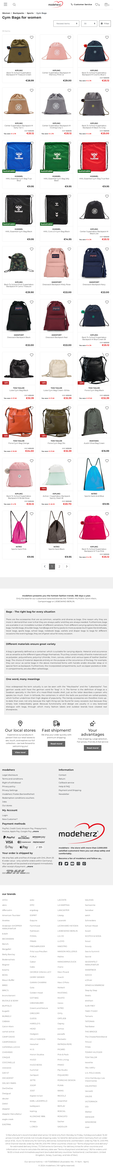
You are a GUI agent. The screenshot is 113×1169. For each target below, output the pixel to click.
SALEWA (89, 900)
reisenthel (62, 1101)
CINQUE (6, 1057)
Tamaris (89, 1016)
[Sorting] (66, 23)
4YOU (5, 900)
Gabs (32, 967)
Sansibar (89, 910)
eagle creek (7, 1119)
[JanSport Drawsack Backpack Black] (18, 315)
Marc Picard (63, 972)
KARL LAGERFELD (38, 1101)
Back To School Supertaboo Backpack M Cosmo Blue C (94, 72)
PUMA (60, 1085)
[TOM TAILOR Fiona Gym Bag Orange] (18, 421)
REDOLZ (62, 1095)
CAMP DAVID (8, 1037)
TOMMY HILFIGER (93, 1052)
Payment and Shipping (70, 790)
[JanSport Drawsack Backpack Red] (56, 315)
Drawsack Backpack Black (18, 335)
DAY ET (5, 1073)
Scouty (88, 946)
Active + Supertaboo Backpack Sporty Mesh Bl (56, 495)
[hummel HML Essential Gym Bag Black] (18, 209)
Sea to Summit (92, 951)
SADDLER (62, 1126)
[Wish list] (97, 4)
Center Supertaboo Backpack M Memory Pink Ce (56, 72)
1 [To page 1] (52, 566)
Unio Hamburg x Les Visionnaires (95, 1079)
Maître (61, 956)
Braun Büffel (8, 980)
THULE (88, 1042)
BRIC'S (5, 990)
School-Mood (91, 925)
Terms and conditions (12, 779)
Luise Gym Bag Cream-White (56, 388)
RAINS (61, 1090)
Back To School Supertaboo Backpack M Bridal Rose (18, 495)
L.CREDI (34, 1126)
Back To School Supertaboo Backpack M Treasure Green (18, 72)
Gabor (33, 962)
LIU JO (61, 936)
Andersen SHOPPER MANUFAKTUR (12, 927)
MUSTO (61, 998)
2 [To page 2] (59, 566)
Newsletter (64, 794)
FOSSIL (33, 936)
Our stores (7, 805)
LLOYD (61, 941)
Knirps (33, 1121)
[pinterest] (86, 864)
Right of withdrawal (11, 782)
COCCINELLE (8, 1062)
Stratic (88, 995)
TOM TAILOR (91, 1057)
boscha (5, 970)
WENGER (89, 1117)
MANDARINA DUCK (67, 962)
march (61, 977)
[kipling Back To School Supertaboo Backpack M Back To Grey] (94, 104)
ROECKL (62, 1111)
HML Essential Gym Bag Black (18, 230)
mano (60, 967)
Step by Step (91, 990)
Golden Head (36, 992)
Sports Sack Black (56, 547)
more (36, 831)
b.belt (5, 933)
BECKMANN (8, 939)
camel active (8, 1031)
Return (62, 779)
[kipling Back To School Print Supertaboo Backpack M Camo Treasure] (18, 262)
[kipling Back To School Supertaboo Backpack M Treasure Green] (18, 51)
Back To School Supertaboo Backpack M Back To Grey (94, 125)
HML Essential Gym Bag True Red (94, 177)
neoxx (60, 1003)
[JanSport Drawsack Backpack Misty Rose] (56, 262)
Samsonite (90, 905)
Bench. (5, 944)
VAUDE (88, 1096)
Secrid (88, 956)
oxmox (61, 1028)
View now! (20, 752)
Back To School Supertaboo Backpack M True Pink (94, 548)
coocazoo (6, 1067)
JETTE (33, 1080)
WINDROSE (90, 1122)
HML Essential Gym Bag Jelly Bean (56, 178)
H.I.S (32, 1049)
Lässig (61, 915)
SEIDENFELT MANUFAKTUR (92, 963)
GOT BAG (34, 998)
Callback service (66, 782)
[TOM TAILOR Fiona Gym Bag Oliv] (56, 421)
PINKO (61, 1065)
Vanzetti (89, 1091)
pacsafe (61, 1034)
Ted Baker (90, 1026)
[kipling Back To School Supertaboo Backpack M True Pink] (94, 527)
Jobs (4, 801)
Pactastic (62, 1039)
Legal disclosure (10, 775)
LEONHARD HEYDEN (68, 925)
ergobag (34, 910)
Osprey (61, 1023)
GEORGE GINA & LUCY (40, 972)
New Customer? (10, 819)
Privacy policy (8, 786)
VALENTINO (91, 1086)
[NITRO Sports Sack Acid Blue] (94, 474)
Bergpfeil (6, 949)
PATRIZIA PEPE (65, 1044)
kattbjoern (35, 1106)
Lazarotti (62, 920)
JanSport (34, 1075)
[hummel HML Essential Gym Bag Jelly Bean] (56, 156)
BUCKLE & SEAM (10, 1000)
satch (87, 915)
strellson (89, 1000)
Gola (32, 987)
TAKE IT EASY (91, 1011)
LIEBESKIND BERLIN (68, 931)
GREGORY (35, 1013)
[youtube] (74, 864)
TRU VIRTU (90, 1067)
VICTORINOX (91, 1101)
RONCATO (62, 1116)
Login (5, 815)
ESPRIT (33, 915)
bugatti (5, 1011)
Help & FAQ (64, 786)
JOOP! (33, 1085)
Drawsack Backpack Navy (94, 283)
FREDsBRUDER (37, 946)
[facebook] (62, 864)
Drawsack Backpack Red (56, 335)
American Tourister (11, 915)
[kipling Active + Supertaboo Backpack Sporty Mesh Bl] (56, 474)
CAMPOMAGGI (9, 1042)
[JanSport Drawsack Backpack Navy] (94, 262)
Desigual (6, 1093)
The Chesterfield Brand (96, 1037)
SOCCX (88, 975)
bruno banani (8, 995)
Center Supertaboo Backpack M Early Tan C (19, 125)
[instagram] (80, 864)
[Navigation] (6, 4)
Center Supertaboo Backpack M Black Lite (94, 231)
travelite (89, 1062)
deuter (5, 1098)
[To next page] (67, 567)
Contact (62, 775)
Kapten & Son (36, 1095)
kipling (33, 1111)
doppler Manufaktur (12, 1114)
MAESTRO (62, 946)
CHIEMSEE (7, 1052)
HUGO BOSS (36, 1065)
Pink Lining (63, 1059)
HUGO (33, 1059)
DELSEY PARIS (9, 1083)
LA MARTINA (63, 905)
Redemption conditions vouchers (18, 798)
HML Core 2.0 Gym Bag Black (56, 230)
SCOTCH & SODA (93, 936)
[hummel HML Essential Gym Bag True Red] (94, 156)
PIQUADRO (63, 1075)
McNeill (61, 987)
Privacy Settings (10, 790)
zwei (87, 1127)
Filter (105, 23)
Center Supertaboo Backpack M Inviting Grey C (56, 125)
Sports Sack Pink (18, 547)
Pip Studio (63, 1070)
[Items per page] (89, 23)
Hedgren (34, 1034)
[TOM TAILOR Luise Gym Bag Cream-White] (56, 368)
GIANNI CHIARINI (38, 982)
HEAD (33, 1028)
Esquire (33, 920)
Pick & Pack (63, 1054)
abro (4, 905)
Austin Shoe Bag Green (94, 441)
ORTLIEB (62, 1018)
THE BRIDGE (91, 1031)
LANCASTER (63, 910)
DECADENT (7, 1078)
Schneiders (90, 920)
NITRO (61, 1008)
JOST (32, 1090)
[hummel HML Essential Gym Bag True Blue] (18, 156)
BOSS (5, 975)
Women (6, 13)
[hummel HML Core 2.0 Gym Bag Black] (56, 209)
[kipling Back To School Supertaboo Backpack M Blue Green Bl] (94, 315)
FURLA (33, 956)
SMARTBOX (90, 970)
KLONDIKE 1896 (37, 1116)
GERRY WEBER (37, 977)
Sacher (61, 1121)
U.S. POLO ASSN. (93, 1073)
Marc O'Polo (63, 982)
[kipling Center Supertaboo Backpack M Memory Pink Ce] (56, 51)
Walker (88, 1112)
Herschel (34, 1044)
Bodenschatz (8, 959)
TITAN (88, 1047)
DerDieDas (7, 1088)
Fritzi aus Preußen (38, 951)
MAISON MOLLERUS (67, 951)
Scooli (88, 931)
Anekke (6, 920)
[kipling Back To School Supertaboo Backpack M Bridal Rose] (18, 474)
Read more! (56, 743)
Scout (87, 941)
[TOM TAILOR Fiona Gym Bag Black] (94, 368)
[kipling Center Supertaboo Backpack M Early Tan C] (18, 104)
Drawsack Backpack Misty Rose (56, 283)
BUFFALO (7, 1006)
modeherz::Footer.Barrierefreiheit (18, 794)
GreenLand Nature (39, 1008)
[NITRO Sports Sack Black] (56, 527)
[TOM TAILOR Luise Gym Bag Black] (18, 368)
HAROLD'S (35, 1023)
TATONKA (89, 1021)
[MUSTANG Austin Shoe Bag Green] (94, 421)
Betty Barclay (8, 954)
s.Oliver (88, 980)
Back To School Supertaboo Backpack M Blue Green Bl (94, 336)
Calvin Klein (8, 1026)
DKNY (5, 1103)
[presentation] (17, 4)
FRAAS (33, 941)
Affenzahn (7, 910)
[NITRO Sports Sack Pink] (18, 527)
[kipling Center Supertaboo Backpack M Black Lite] (94, 209)
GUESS (33, 1018)
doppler (6, 1109)
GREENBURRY (37, 1003)
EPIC (32, 905)
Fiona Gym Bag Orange (18, 441)
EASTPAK (6, 1124)
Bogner (5, 964)
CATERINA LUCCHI (11, 1047)
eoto (32, 900)
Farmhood (35, 925)
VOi (87, 1106)
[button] (32, 37)
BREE (5, 985)
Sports (30, 13)
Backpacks (18, 13)
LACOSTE (62, 900)
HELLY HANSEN (37, 1039)
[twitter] (68, 864)
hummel (34, 1070)
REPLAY (61, 1106)
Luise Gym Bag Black (18, 388)
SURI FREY (90, 1006)
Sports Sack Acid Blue (94, 494)
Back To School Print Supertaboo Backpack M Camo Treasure (19, 284)
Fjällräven (34, 931)
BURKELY (6, 1016)
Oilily (60, 1013)
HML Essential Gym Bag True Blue (19, 178)
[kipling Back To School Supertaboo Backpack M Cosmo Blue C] (94, 51)
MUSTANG (62, 992)
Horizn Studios (37, 1054)
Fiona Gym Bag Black (94, 388)
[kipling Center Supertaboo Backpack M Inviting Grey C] (56, 104)
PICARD (61, 1049)
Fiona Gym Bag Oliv (56, 441)
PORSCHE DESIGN (66, 1080)
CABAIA (6, 1021)
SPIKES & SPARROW (94, 985)
